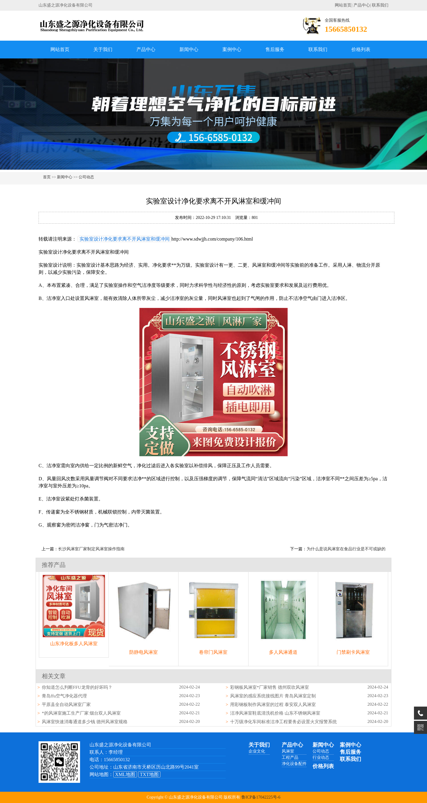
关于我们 (102, 49)
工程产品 (290, 757)
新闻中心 (188, 49)
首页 (47, 177)
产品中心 (361, 5)
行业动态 (321, 757)
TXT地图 (149, 774)
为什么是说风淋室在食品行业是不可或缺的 (346, 549)
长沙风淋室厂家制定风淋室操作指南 (91, 549)
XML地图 (125, 774)
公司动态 (86, 177)
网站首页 (343, 5)
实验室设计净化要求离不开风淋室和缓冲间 (124, 238)
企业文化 (256, 751)
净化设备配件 (294, 763)
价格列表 (360, 49)
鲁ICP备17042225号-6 (260, 797)
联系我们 (380, 5)
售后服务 (274, 49)
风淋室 (288, 751)
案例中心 (231, 49)
